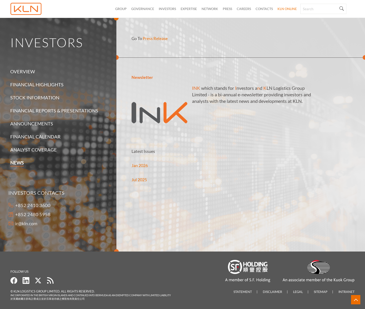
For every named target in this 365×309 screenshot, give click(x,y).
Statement (242, 292)
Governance (142, 9)
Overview (22, 71)
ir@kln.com (21, 223)
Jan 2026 (140, 165)
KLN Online (287, 9)
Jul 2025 (139, 179)
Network (210, 9)
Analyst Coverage (33, 149)
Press (227, 9)
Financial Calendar (35, 136)
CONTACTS (264, 9)
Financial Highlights (37, 84)
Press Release (155, 38)
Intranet (346, 292)
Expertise (189, 9)
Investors (167, 9)
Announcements (31, 123)
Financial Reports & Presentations (54, 110)
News (17, 162)
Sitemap (321, 292)
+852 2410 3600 (28, 205)
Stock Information (34, 97)
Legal (298, 292)
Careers (244, 9)
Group (121, 9)
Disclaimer (272, 292)
